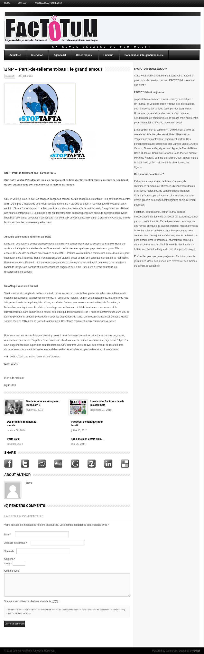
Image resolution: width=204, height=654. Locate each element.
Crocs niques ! (84, 55)
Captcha (9, 558)
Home (7, 3)
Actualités (15, 55)
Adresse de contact (15, 542)
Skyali (196, 650)
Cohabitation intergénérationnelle (144, 55)
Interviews (37, 55)
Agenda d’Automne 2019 (48, 3)
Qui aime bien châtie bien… (87, 439)
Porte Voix (13, 439)
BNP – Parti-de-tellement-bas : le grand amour (53, 69)
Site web (9, 551)
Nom (7, 534)
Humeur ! (108, 55)
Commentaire (11, 570)
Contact (23, 3)
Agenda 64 (60, 55)
